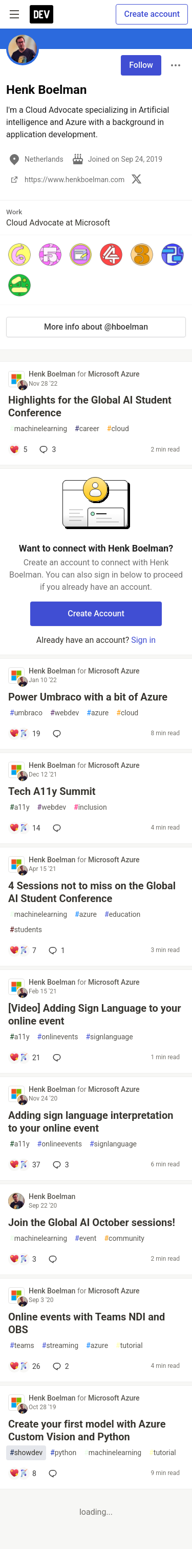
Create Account (96, 613)
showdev (26, 1452)
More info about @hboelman (96, 327)
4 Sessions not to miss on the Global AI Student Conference (92, 892)
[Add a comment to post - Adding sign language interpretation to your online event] (25, 1165)
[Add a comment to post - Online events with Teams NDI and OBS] (25, 1366)
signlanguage (109, 1037)
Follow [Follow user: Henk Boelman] (141, 65)
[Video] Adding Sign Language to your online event (94, 1014)
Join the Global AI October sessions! (91, 1222)
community (124, 1238)
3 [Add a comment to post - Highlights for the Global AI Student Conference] (46, 449)
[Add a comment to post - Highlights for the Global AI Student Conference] (18, 449)
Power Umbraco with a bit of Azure (87, 697)
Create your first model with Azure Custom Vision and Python (87, 1430)
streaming (60, 1345)
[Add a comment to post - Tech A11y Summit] (25, 828)
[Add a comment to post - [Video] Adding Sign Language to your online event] (25, 1057)
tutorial (129, 1345)
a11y (20, 807)
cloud (118, 428)
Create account (152, 14)
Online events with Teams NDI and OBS (86, 1323)
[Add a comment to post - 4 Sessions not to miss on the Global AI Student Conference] (22, 950)
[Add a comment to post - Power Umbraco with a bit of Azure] (25, 733)
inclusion (90, 807)
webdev (64, 713)
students (26, 930)
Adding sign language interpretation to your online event (90, 1121)
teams (22, 1345)
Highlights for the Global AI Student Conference (90, 406)
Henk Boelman (53, 374)
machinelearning (38, 428)
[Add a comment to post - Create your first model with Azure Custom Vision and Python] (22, 1473)
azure (98, 713)
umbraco (26, 713)
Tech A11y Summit (52, 791)
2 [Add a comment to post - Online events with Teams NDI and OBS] (60, 1366)
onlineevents (59, 1144)
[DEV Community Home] (41, 14)
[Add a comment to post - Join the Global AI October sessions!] (22, 1259)
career (87, 428)
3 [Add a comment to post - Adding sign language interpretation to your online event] (60, 1165)
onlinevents (57, 1037)
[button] (19, 254)
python (63, 1452)
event (85, 1238)
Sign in (143, 640)
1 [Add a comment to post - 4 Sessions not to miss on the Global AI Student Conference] (56, 950)
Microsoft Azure (114, 374)
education (122, 914)
